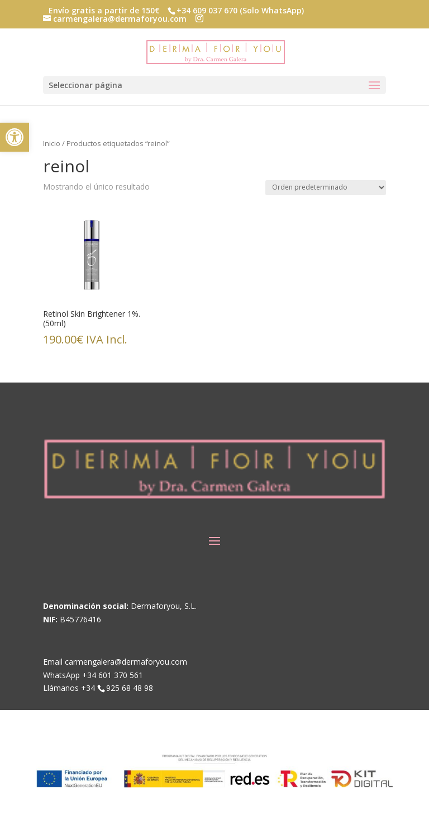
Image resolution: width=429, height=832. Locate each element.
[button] (199, 18)
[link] (14, 137)
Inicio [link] (51, 143)
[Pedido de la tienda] (325, 187)
